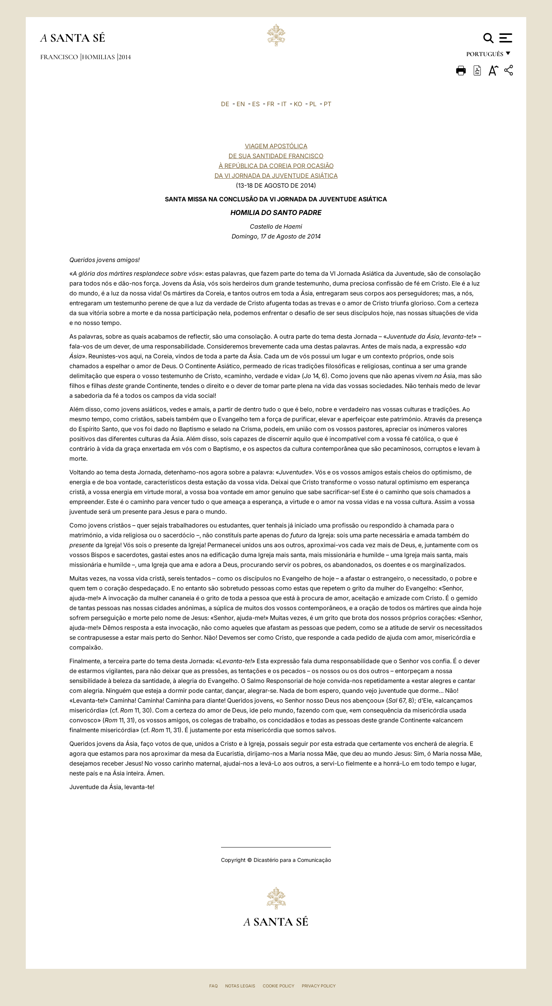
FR (270, 104)
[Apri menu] (504, 37)
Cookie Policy (278, 986)
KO (298, 104)
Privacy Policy (319, 986)
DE (225, 104)
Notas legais (240, 986)
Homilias (99, 57)
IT (284, 104)
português (484, 56)
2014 (125, 57)
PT (327, 104)
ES (256, 104)
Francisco (60, 57)
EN (241, 104)
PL (313, 104)
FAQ (213, 986)
